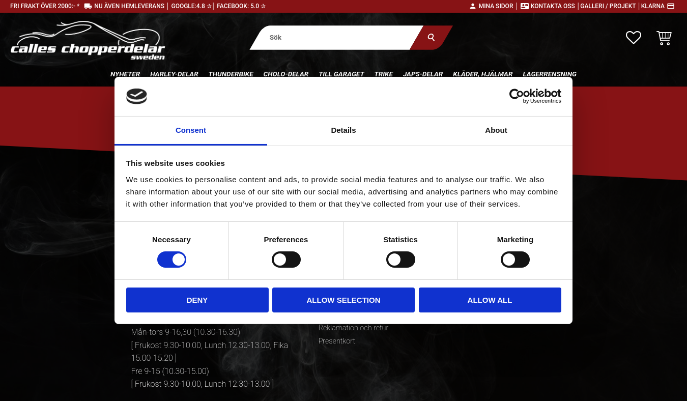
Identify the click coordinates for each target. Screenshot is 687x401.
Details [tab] (343, 130)
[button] (633, 37)
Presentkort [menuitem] (337, 341)
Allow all (490, 300)
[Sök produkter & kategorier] (336, 37)
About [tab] (496, 130)
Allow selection (344, 300)
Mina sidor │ (499, 6)
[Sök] (430, 37)
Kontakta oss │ (555, 6)
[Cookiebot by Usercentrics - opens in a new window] (516, 96)
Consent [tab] (191, 130)
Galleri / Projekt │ (610, 6)
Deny (197, 300)
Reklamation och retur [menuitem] (354, 328)
